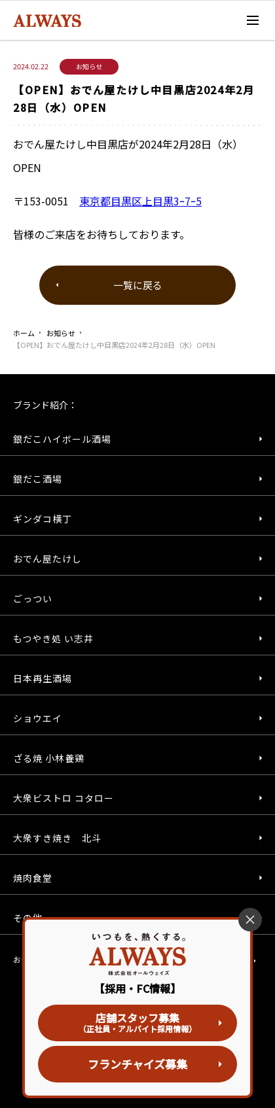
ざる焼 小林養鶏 (48, 758)
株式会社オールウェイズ (65, 20)
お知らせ (60, 333)
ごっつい (32, 598)
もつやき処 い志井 (53, 638)
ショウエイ (37, 718)
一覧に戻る (137, 285)
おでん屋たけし (47, 558)
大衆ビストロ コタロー (63, 798)
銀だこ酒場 (37, 478)
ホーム (24, 333)
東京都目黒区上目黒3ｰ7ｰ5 (140, 201)
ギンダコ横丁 (42, 518)
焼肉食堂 (32, 877)
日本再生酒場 (42, 678)
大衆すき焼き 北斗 (57, 837)
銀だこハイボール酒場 (62, 438)
